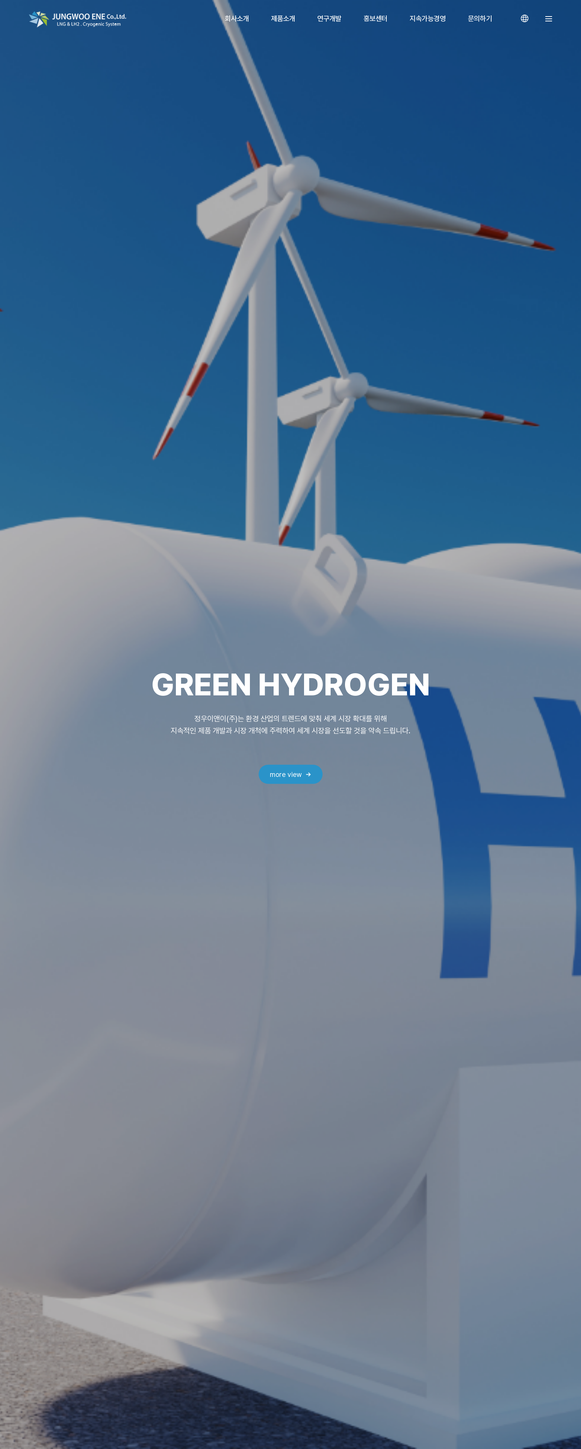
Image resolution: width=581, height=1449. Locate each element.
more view (286, 774)
